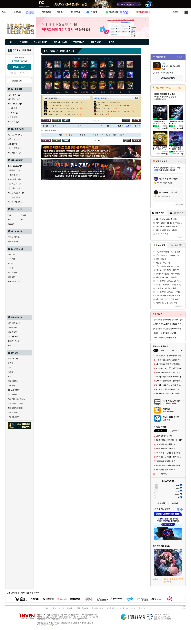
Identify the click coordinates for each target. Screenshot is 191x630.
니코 (84, 81)
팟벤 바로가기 (13, 358)
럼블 (75, 92)
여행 (10, 376)
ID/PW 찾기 (24, 73)
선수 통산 (11, 268)
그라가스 (75, 70)
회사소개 (48, 608)
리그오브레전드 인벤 (22, 50)
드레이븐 (121, 81)
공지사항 (142, 608)
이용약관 (68, 608)
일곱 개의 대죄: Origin (16, 399)
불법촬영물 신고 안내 (114, 608)
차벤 (10, 367)
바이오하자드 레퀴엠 (15, 408)
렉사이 (112, 92)
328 (114, 135)
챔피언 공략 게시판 (15, 148)
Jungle (23, 215)
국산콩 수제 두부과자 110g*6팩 (164, 333)
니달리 (76, 81)
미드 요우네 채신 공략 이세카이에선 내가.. (63, 102)
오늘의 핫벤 (12, 327)
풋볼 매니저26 (13, 417)
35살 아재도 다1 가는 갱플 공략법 (109, 102)
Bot (22, 219)
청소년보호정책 (97, 608)
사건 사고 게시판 (14, 184)
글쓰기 (136, 120)
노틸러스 (48, 81)
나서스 (121, 70)
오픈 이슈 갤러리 (14, 323)
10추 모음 (13, 113)
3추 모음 (12, 108)
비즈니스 (58, 608)
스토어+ (180, 88)
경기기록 (11, 254)
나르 (102, 70)
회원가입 (13, 73)
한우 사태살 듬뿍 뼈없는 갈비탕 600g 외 (168, 320)
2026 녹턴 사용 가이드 (55, 105)
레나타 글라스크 (86, 92)
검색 (29, 80)
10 (107, 135)
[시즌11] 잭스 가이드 (104, 108)
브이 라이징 (12, 394)
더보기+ (180, 57)
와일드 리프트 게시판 (16, 193)
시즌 (53, 126)
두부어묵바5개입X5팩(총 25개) (164, 338)
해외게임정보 (13, 381)
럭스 (66, 92)
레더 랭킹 (11, 277)
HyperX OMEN (14, 390)
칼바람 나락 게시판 (15, 202)
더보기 (175, 503)
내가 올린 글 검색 (66, 120)
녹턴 (57, 81)
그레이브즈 (84, 70)
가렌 (48, 70)
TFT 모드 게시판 (14, 197)
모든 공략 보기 (46, 120)
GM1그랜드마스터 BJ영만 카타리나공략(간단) (113, 111)
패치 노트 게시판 (14, 139)
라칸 (48, 92)
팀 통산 (11, 263)
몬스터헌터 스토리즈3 (16, 403)
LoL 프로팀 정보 (14, 281)
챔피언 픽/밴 (12, 272)
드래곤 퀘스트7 (13, 412)
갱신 (120, 126)
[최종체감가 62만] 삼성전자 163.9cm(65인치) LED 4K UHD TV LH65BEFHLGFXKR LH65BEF (168, 329)
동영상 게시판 (13, 241)
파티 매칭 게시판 (14, 188)
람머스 (57, 92)
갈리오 (57, 70)
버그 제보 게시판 (14, 153)
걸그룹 (10, 372)
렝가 (129, 92)
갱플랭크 (66, 70)
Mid (8, 219)
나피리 (130, 70)
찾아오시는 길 (130, 608)
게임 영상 (11, 385)
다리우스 (103, 81)
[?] (136, 98)
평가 (137, 126)
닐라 (93, 81)
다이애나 (112, 81)
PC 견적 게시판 (14, 341)
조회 (128, 126)
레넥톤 (94, 92)
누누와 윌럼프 (67, 81)
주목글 (56, 120)
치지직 (10, 363)
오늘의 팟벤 (12, 332)
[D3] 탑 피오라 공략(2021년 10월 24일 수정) (113, 105)
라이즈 (130, 81)
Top (9, 215)
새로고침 (178, 204)
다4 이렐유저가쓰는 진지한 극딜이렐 (61, 114)
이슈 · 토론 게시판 (14, 179)
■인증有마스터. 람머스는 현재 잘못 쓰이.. (63, 108)
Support (10, 224)
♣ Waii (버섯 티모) (56, 111)
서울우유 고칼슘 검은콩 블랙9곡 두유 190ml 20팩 (168, 324)
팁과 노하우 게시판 (15, 135)
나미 (111, 70)
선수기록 (11, 259)
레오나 (103, 92)
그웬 (93, 70)
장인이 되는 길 (101, 114)
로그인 (175, 12)
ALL (57, 58)
